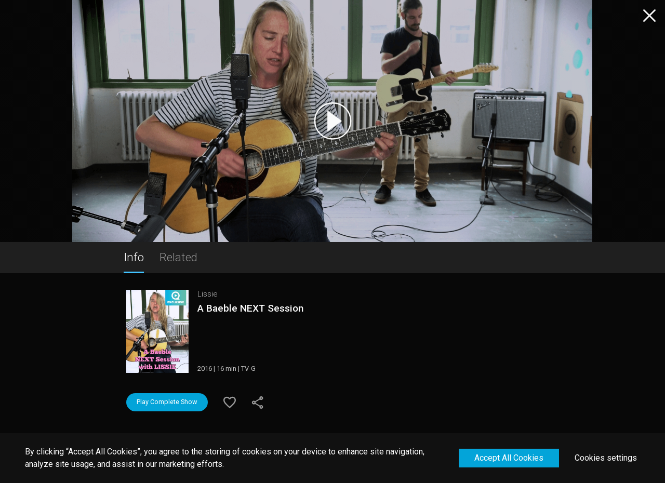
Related (178, 257)
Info (134, 257)
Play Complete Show (167, 402)
